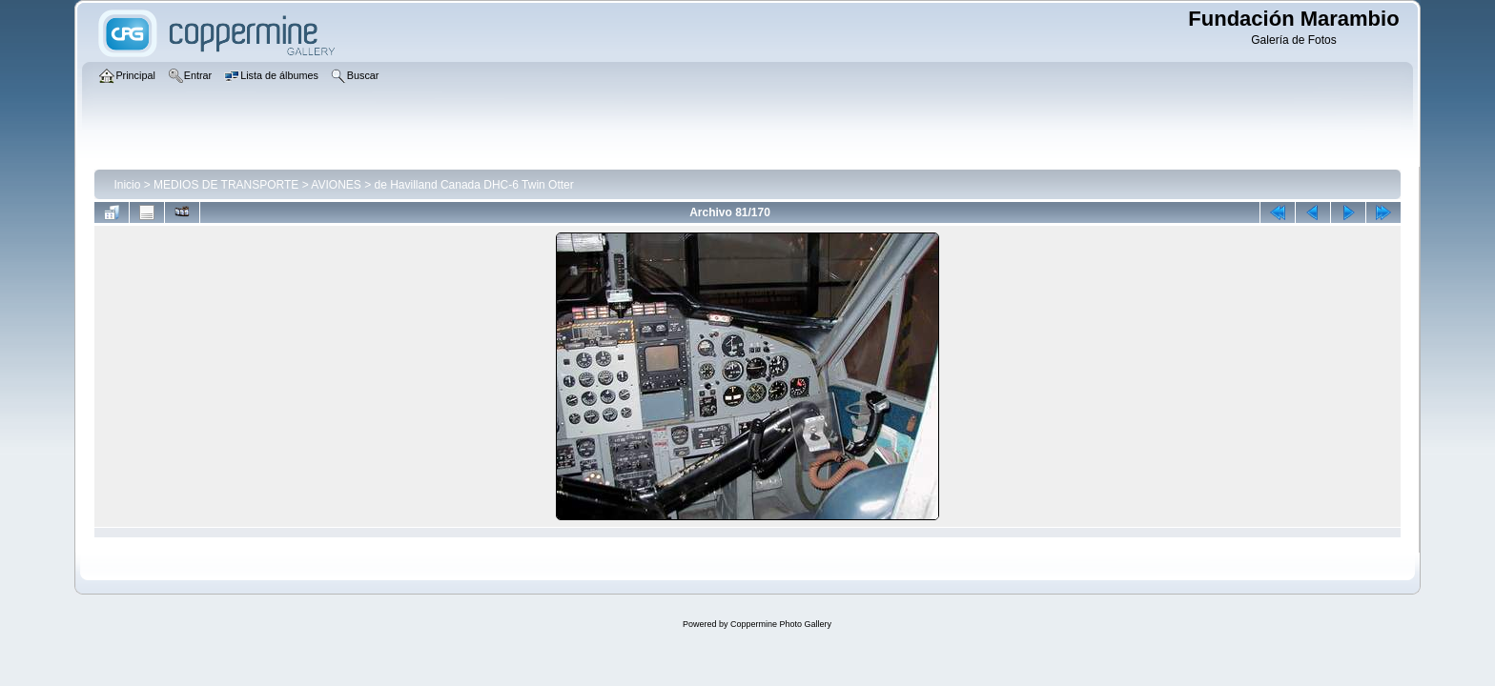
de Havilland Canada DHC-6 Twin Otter (474, 185)
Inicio (126, 185)
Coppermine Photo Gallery (780, 624)
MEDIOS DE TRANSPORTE (226, 185)
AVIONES (335, 185)
